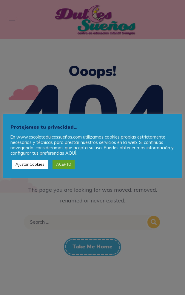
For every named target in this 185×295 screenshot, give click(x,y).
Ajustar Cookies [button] (30, 164)
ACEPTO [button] (63, 164)
